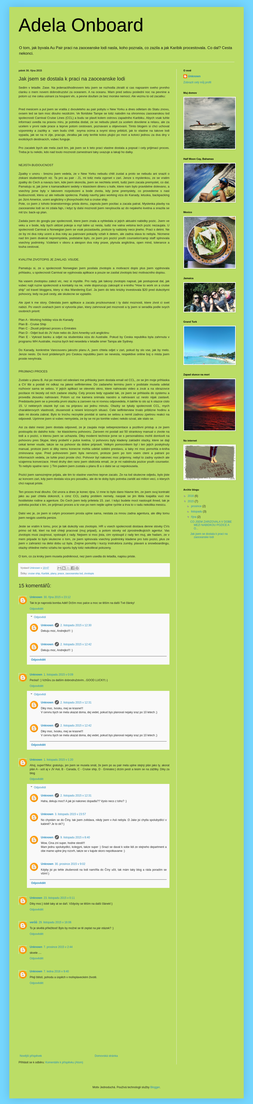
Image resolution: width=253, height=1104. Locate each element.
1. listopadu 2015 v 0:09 (58, 674)
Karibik (45, 573)
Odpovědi (40, 617)
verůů (33, 922)
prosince (196, 506)
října (194, 517)
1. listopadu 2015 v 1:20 (58, 759)
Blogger (155, 1087)
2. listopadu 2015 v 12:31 (75, 702)
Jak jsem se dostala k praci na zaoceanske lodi (209, 535)
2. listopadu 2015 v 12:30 (75, 625)
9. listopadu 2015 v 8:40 (75, 837)
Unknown (36, 597)
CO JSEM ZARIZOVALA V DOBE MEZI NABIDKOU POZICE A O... (211, 525)
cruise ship (34, 573)
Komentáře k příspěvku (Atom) (64, 1062)
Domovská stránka (106, 1055)
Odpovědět (36, 608)
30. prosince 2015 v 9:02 (70, 864)
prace (61, 573)
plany (53, 573)
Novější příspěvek (31, 1055)
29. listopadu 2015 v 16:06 (55, 922)
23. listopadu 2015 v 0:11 (59, 898)
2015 (191, 501)
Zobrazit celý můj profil (197, 82)
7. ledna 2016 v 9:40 (56, 971)
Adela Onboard (81, 25)
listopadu (197, 511)
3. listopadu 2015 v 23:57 (70, 814)
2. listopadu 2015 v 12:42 (75, 644)
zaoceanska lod (74, 573)
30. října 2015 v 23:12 (57, 597)
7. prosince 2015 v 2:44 (58, 947)
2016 (191, 496)
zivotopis (89, 573)
